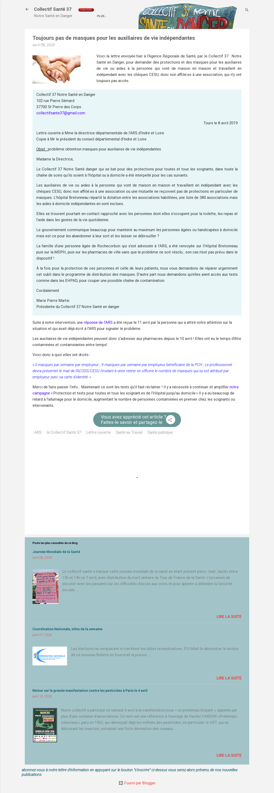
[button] (170, 420)
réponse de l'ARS (98, 322)
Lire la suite (229, 616)
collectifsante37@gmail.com (60, 113)
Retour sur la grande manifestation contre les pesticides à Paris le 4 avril (90, 690)
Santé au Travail (129, 432)
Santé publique (160, 432)
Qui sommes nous (130, 16)
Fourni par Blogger (137, 783)
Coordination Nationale (170, 16)
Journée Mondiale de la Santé (56, 552)
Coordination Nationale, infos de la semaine (67, 629)
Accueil (103, 16)
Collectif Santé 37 (53, 9)
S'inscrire (86, 9)
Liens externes (209, 16)
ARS (38, 432)
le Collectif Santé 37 (64, 432)
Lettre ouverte (98, 432)
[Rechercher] (247, 10)
